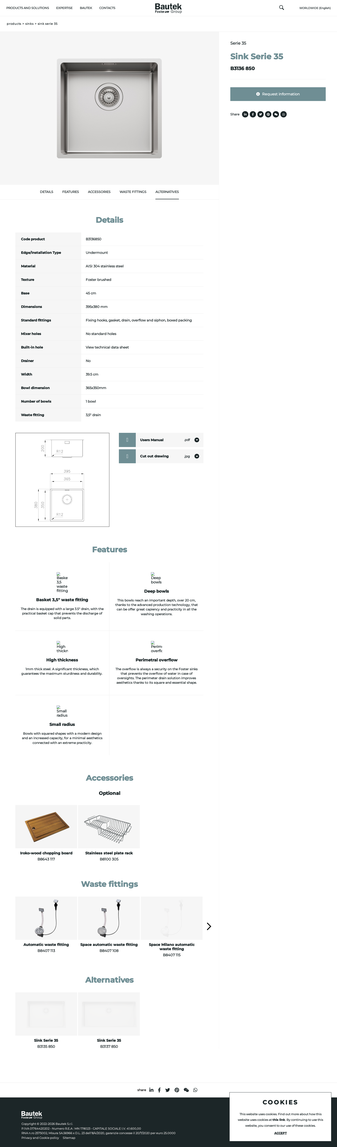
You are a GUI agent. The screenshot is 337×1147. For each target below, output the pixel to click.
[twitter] (167, 1083)
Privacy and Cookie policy (40, 1131)
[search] (281, 9)
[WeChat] (186, 1083)
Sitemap (69, 1131)
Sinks (29, 23)
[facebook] (159, 1083)
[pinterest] (177, 1083)
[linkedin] (151, 1083)
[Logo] (168, 7)
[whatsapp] (195, 1083)
